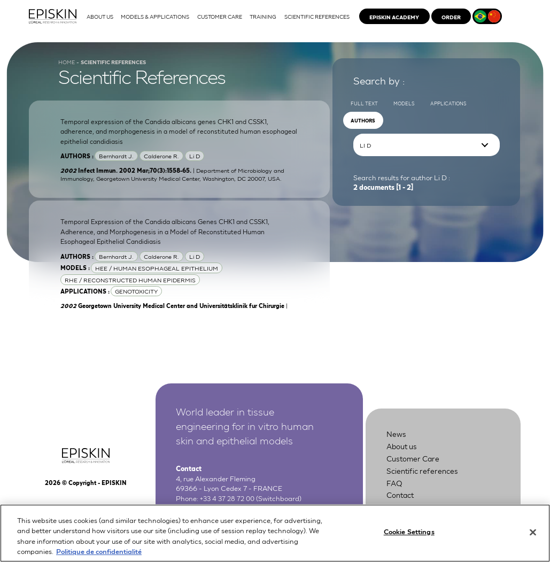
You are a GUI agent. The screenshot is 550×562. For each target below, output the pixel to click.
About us (404, 458)
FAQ (395, 493)
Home (67, 70)
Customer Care (416, 469)
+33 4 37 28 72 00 (229, 508)
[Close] (533, 538)
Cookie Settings (409, 537)
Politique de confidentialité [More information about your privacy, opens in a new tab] (99, 556)
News (397, 446)
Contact (402, 505)
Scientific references (425, 481)
